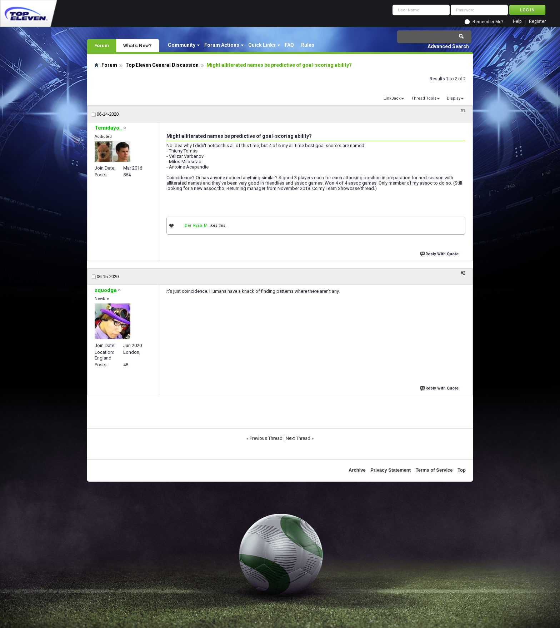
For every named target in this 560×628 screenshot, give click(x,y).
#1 (463, 110)
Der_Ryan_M (196, 225)
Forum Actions (221, 45)
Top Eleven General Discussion (162, 65)
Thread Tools (423, 98)
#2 (463, 273)
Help (517, 22)
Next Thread (298, 438)
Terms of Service (434, 470)
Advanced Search (448, 46)
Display (453, 98)
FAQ (289, 45)
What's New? (137, 45)
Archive (357, 470)
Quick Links (262, 45)
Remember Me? (487, 21)
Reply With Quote (440, 253)
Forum (101, 45)
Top (462, 470)
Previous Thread (266, 438)
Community (181, 45)
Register (537, 22)
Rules (307, 45)
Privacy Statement (390, 470)
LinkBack (392, 98)
